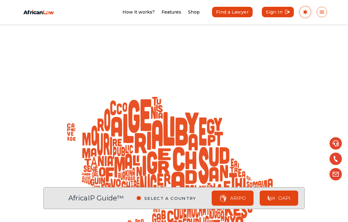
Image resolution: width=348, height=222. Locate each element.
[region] (174, 111)
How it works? (138, 12)
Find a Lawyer (232, 12)
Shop (194, 12)
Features (171, 12)
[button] (336, 143)
